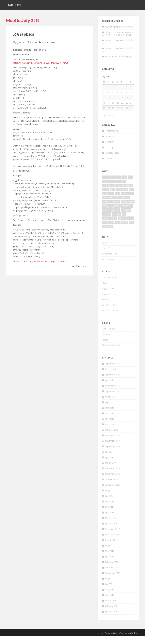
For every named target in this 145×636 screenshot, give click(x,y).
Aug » (111, 115)
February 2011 (111, 606)
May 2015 (109, 413)
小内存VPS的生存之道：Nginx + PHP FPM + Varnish (117, 33)
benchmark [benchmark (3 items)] (116, 177)
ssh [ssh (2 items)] (124, 214)
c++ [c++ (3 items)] (130, 177)
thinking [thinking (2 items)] (122, 218)
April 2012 (109, 556)
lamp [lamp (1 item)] (131, 193)
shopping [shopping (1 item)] (116, 214)
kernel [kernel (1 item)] (124, 193)
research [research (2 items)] (106, 214)
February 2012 (111, 562)
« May (104, 115)
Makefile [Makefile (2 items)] (106, 202)
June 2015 (109, 407)
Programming (112, 130)
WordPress (134, 633)
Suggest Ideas (108, 288)
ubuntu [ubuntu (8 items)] (130, 218)
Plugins (105, 283)
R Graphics (23, 34)
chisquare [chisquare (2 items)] (107, 181)
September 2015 (112, 391)
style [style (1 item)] (114, 218)
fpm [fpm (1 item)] (112, 189)
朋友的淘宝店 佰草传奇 (112, 345)
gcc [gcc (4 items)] (125, 189)
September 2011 (112, 573)
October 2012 (111, 540)
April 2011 (109, 595)
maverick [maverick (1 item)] (115, 202)
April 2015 (109, 418)
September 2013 (112, 485)
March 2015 (110, 424)
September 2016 (112, 374)
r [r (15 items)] (118, 210)
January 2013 (111, 523)
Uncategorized (112, 152)
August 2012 (111, 545)
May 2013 (109, 507)
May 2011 (109, 589)
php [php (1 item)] (110, 206)
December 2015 (112, 385)
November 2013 (112, 474)
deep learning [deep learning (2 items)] (119, 181)
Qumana (82, 266)
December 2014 (112, 435)
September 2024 (112, 363)
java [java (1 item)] (117, 193)
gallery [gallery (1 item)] (119, 189)
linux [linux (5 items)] (105, 197)
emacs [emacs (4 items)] (105, 189)
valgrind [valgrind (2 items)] (115, 222)
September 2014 (112, 446)
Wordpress (111, 158)
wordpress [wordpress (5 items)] (107, 226)
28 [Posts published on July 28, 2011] (118, 108)
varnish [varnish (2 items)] (124, 222)
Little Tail (15, 5)
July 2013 (109, 496)
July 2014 (109, 451)
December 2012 (112, 529)
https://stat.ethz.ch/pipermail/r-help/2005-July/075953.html (39, 261)
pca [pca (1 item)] (104, 206)
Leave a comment (48, 42)
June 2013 (109, 501)
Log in (105, 242)
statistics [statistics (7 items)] (106, 218)
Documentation (109, 277)
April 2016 (109, 380)
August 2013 (111, 490)
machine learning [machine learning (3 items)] (122, 197)
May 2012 (109, 551)
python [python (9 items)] (113, 210)
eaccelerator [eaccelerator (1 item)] (127, 185)
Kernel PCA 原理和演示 (123, 26)
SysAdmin (110, 141)
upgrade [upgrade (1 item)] (106, 222)
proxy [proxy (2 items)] (105, 210)
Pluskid (105, 339)
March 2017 (110, 369)
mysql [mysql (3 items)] (124, 202)
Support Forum (109, 294)
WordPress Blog (109, 305)
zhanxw (33, 42)
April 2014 (109, 457)
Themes (105, 299)
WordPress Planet (110, 310)
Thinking (109, 147)
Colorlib (116, 633)
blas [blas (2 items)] (124, 177)
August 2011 (111, 578)
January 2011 (111, 611)
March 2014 (110, 462)
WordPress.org (109, 259)
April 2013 (109, 512)
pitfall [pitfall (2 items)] (116, 206)
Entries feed (107, 248)
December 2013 (112, 468)
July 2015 (109, 402)
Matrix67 (106, 334)
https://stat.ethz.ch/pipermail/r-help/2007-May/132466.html (40, 62)
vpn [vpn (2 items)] (131, 222)
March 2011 (110, 600)
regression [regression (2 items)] (126, 210)
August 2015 (111, 396)
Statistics (110, 136)
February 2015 (111, 429)
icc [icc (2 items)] (112, 193)
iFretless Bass (108, 328)
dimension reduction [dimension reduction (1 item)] (111, 185)
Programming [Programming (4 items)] (126, 206)
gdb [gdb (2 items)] (131, 189)
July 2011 (109, 584)
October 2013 (111, 479)
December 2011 (112, 567)
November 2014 (112, 440)
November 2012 (112, 534)
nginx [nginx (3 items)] (131, 202)
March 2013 (110, 518)
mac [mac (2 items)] (111, 197)
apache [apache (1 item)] (106, 177)
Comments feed (109, 253)
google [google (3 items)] (106, 193)
